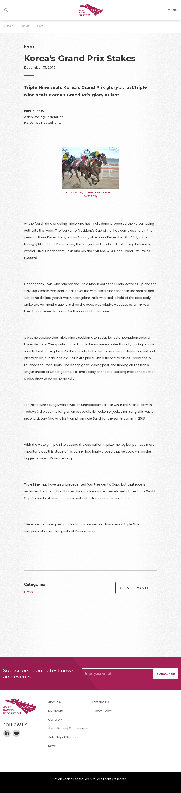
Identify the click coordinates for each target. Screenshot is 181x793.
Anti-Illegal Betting (63, 737)
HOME (25, 26)
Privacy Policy (101, 710)
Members (55, 710)
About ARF (56, 702)
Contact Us (100, 702)
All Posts (138, 588)
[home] (90, 10)
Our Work (55, 719)
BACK (11, 26)
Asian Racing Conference (68, 728)
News (39, 26)
